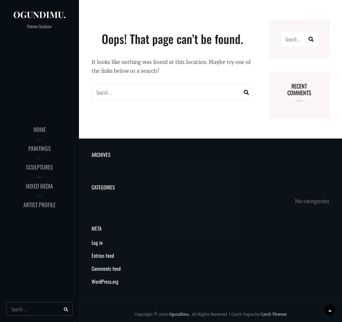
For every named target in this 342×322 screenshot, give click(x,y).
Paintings (39, 148)
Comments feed (106, 268)
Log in (97, 242)
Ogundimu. (39, 14)
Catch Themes (274, 314)
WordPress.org (105, 281)
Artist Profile (39, 205)
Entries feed (103, 255)
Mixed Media (39, 186)
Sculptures (39, 167)
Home (39, 129)
